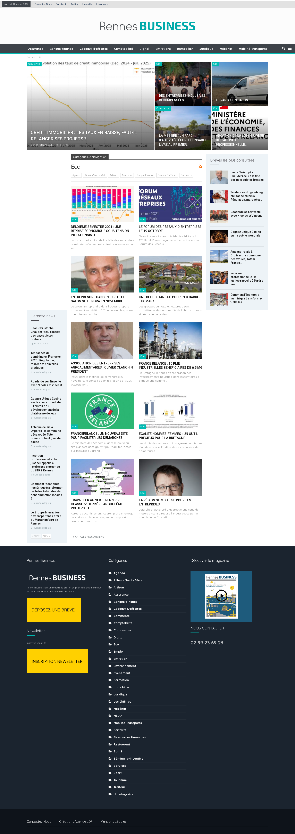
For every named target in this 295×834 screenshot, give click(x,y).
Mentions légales (114, 818)
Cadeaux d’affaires (102, 49)
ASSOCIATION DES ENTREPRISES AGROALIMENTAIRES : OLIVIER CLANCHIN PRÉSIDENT (102, 367)
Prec (36, 380)
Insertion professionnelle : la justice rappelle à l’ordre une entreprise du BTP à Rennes (45, 307)
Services (120, 762)
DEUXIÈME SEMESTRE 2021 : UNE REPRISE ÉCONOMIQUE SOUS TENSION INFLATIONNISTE (100, 231)
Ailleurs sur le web (95, 175)
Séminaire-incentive (128, 755)
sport (118, 769)
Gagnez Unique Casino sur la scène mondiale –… (245, 235)
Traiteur (119, 784)
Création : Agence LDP (76, 818)
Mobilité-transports (128, 719)
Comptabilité (132, 49)
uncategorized (124, 791)
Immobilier (196, 49)
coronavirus (122, 627)
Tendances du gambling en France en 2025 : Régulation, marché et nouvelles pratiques (46, 205)
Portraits (120, 727)
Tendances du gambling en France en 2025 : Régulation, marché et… (246, 196)
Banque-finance (69, 49)
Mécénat (238, 49)
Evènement (122, 669)
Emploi (119, 648)
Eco (158, 63)
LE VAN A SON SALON (232, 100)
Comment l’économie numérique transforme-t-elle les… (246, 298)
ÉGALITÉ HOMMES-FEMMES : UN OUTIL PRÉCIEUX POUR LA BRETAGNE (168, 436)
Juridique (218, 49)
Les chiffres (122, 698)
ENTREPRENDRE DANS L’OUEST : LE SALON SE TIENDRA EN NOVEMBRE (98, 299)
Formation (121, 677)
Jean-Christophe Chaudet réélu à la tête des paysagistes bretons (247, 176)
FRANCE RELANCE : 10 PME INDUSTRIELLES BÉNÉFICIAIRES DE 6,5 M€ (170, 366)
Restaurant (122, 741)
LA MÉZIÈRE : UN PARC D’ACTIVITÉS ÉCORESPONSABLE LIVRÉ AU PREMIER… (183, 140)
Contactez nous (43, 4)
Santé (118, 748)
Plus (254, 49)
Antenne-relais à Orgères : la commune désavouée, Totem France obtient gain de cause (46, 279)
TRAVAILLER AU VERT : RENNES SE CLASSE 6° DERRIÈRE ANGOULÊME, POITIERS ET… (97, 504)
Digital (154, 49)
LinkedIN (87, 4)
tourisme (120, 776)
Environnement (125, 662)
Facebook (61, 4)
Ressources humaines (130, 734)
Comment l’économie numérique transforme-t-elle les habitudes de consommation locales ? (47, 336)
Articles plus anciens (88, 536)
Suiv (46, 380)
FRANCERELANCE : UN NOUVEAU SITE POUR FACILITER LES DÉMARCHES (99, 436)
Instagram (102, 4)
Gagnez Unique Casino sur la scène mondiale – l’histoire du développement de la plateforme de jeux (46, 250)
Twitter (74, 4)
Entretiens (173, 49)
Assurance (42, 49)
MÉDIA (118, 712)
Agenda (76, 175)
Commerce (162, 108)
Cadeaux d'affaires (167, 175)
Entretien (120, 655)
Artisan (113, 175)
